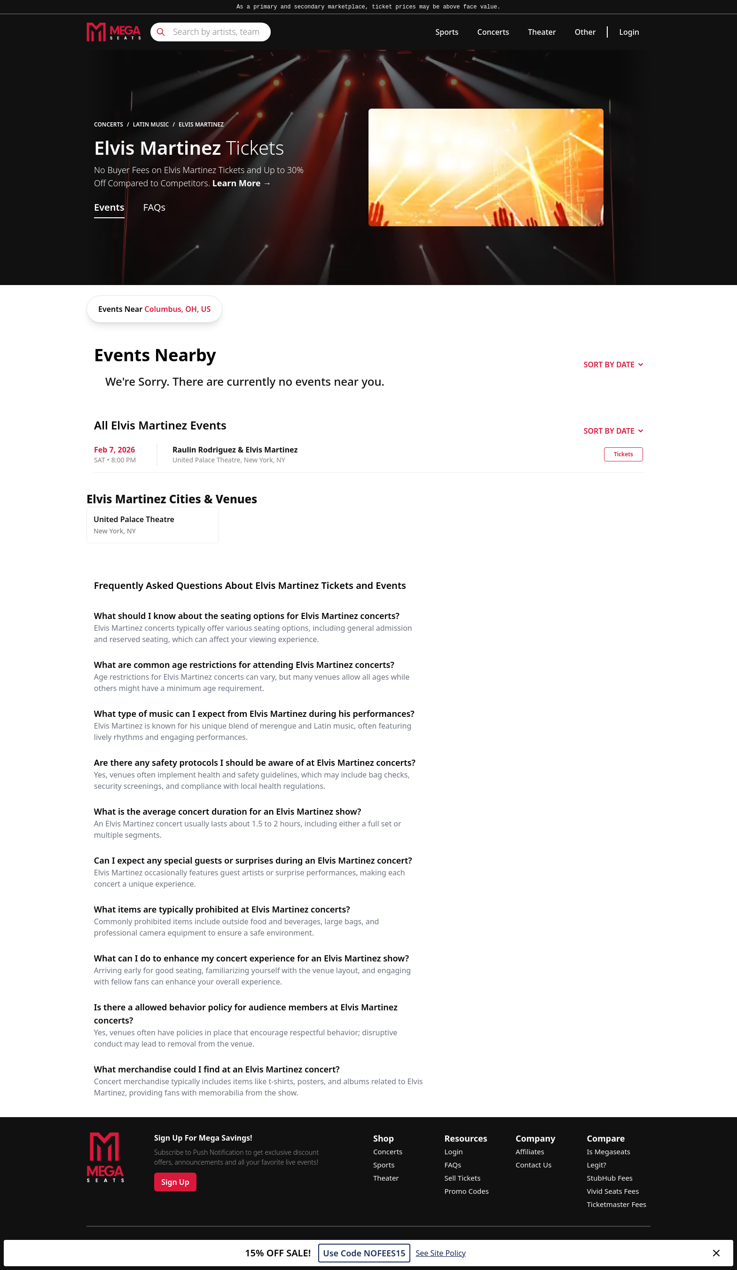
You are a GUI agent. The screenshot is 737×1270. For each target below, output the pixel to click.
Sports (446, 32)
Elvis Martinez (201, 124)
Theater (542, 32)
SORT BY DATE (613, 364)
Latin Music (151, 124)
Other (585, 32)
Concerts (494, 32)
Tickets (623, 454)
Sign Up (175, 1182)
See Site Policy (441, 1253)
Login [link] (629, 32)
